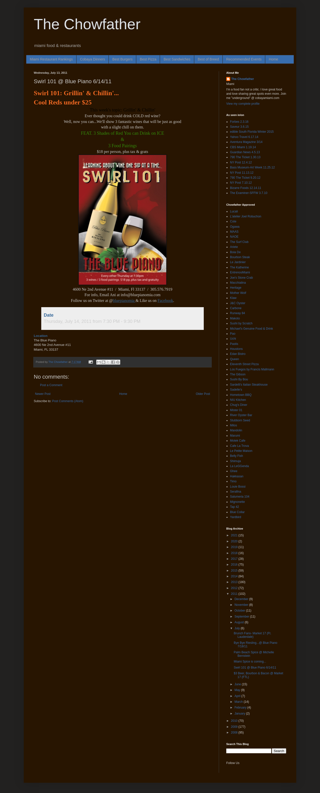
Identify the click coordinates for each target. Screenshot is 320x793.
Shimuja (235, 461)
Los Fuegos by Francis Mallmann (252, 369)
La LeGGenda (239, 466)
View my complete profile (243, 103)
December (241, 599)
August (239, 622)
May (237, 690)
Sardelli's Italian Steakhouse (249, 384)
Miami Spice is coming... (250, 661)
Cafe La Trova (239, 446)
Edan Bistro (238, 354)
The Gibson (238, 374)
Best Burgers (122, 59)
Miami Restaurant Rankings (51, 59)
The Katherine (239, 267)
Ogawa (235, 226)
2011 (234, 594)
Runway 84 (237, 313)
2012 (234, 588)
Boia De (235, 252)
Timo (233, 481)
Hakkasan (236, 476)
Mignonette (237, 502)
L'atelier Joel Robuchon (245, 216)
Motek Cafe (237, 440)
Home (273, 59)
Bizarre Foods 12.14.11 (245, 188)
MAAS (234, 231)
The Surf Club (239, 242)
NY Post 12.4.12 (241, 162)
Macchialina (238, 282)
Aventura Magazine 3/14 (246, 142)
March (239, 702)
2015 (234, 570)
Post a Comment (51, 385)
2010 (234, 721)
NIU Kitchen (238, 400)
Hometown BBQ (241, 395)
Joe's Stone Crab (241, 277)
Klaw (233, 298)
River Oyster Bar (241, 415)
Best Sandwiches (177, 59)
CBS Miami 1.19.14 (243, 147)
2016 (234, 564)
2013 (234, 582)
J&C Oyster (237, 303)
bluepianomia (124, 300)
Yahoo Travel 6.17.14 (244, 137)
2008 (234, 732)
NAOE (234, 236)
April (237, 696)
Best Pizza (148, 59)
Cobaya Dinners (92, 59)
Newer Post (42, 394)
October (240, 610)
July (237, 628)
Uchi (233, 338)
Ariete (234, 247)
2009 (234, 727)
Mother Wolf (238, 293)
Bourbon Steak (240, 257)
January (240, 713)
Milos (233, 425)
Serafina (235, 491)
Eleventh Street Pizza (244, 364)
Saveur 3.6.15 (239, 126)
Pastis (234, 344)
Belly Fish (236, 456)
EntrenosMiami (240, 272)
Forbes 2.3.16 (239, 121)
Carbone (236, 308)
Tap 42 (234, 507)
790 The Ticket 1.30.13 (245, 157)
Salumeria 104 (239, 496)
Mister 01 (236, 410)
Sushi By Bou (239, 379)
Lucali (234, 211)
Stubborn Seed (240, 420)
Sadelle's (236, 389)
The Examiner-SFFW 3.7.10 (248, 193)
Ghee (233, 471)
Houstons (236, 349)
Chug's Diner (238, 405)
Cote (233, 221)
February (240, 707)
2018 (234, 553)
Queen (234, 359)
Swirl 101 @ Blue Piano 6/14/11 (255, 667)
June (238, 684)
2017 (234, 559)
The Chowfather (87, 24)
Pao (232, 333)
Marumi (235, 435)
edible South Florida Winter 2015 (252, 131)
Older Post (203, 394)
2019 (234, 547)
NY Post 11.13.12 (242, 172)
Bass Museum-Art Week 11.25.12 (252, 167)
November (241, 605)
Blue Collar (237, 512)
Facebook (165, 300)
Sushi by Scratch (241, 323)
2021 (234, 535)
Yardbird (235, 517)
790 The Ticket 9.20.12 (245, 177)
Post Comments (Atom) (67, 401)
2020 (234, 541)
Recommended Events (244, 59)
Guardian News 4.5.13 (245, 152)
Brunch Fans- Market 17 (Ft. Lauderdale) (252, 635)
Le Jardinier (238, 262)
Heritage (235, 287)
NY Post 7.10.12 (241, 182)
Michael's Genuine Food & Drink (251, 328)
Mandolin (236, 430)
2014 (234, 576)
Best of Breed (208, 59)
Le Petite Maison (241, 451)
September (242, 616)
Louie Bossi (238, 486)
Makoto (235, 318)
